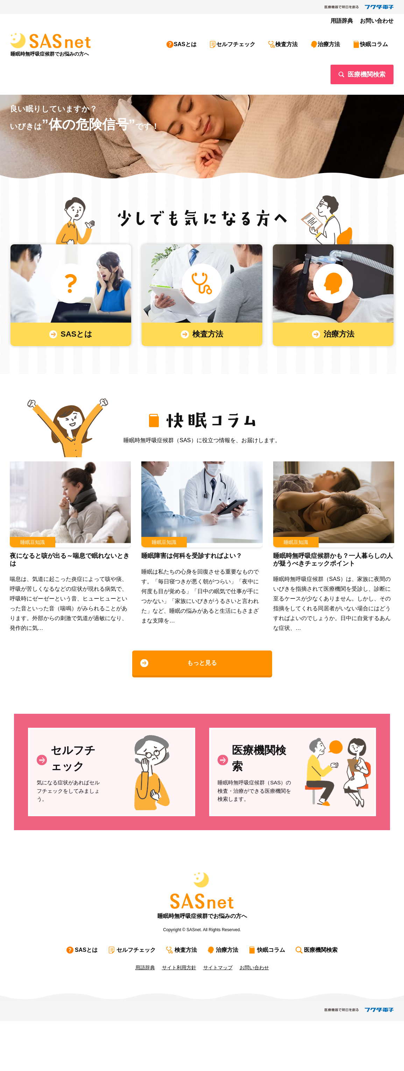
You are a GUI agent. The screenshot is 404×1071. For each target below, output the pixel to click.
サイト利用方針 (179, 1017)
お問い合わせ (379, 21)
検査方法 (301, 41)
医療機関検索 (366, 66)
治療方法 (339, 41)
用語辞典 (347, 21)
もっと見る (202, 679)
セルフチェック (255, 41)
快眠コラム (380, 41)
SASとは (208, 41)
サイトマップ (218, 1017)
